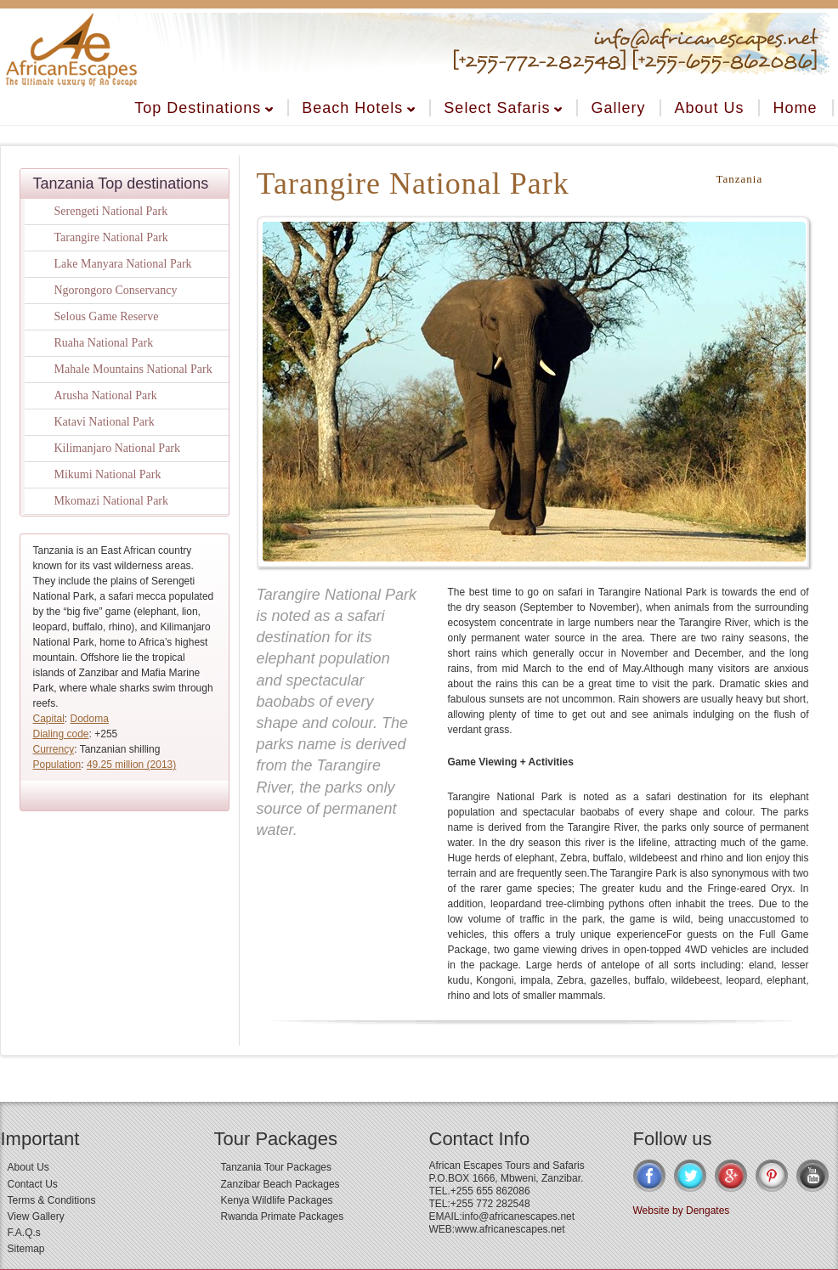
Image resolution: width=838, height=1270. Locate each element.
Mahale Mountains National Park (133, 369)
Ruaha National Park (104, 342)
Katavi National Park (104, 421)
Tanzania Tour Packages (276, 1167)
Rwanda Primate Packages (282, 1216)
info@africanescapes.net (518, 1216)
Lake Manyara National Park (123, 263)
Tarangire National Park (111, 237)
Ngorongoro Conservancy (116, 290)
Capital (49, 719)
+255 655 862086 (490, 1191)
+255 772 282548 (490, 1204)
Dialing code (61, 734)
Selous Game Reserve (106, 316)
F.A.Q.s (24, 1233)
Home (795, 107)
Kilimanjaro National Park (117, 448)
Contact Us (33, 1184)
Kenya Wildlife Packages (277, 1200)
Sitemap (26, 1249)
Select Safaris (503, 107)
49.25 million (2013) (131, 764)
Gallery (618, 107)
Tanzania (739, 178)
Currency (54, 749)
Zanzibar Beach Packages (280, 1184)
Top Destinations (203, 107)
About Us (709, 107)
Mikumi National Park (107, 474)
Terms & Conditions (52, 1200)
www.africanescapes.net (509, 1229)
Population (57, 764)
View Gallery (36, 1216)
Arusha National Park (105, 395)
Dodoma (90, 719)
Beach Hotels (358, 107)
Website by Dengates (681, 1210)
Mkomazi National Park (111, 500)
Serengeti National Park (111, 211)
